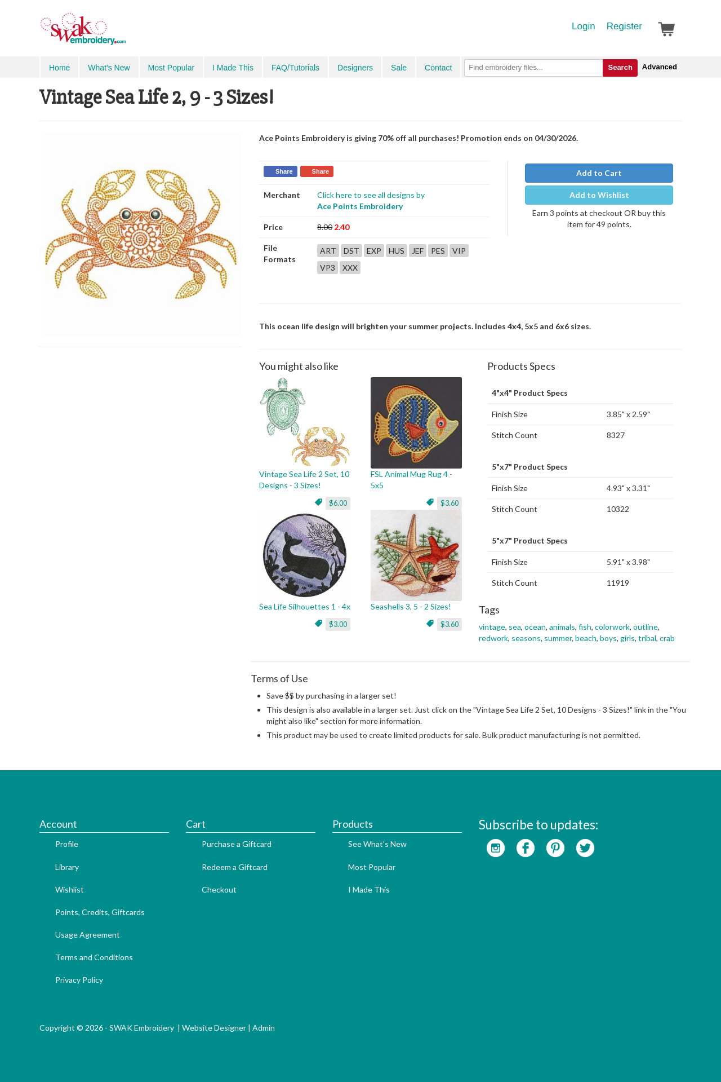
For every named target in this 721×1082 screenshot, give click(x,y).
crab (667, 638)
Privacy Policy (79, 979)
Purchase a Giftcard (237, 844)
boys (608, 638)
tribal (647, 638)
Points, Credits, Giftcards (100, 912)
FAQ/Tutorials (295, 67)
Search (620, 67)
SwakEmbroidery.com (123, 33)
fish (584, 626)
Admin (263, 1027)
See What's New (377, 844)
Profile (66, 844)
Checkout (219, 889)
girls (627, 638)
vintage (492, 626)
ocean (535, 626)
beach (586, 638)
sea (515, 626)
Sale (399, 67)
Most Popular (171, 67)
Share (284, 171)
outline (645, 626)
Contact (438, 67)
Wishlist (69, 889)
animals (562, 626)
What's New (109, 67)
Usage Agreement (87, 934)
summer (558, 638)
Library (67, 867)
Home (59, 67)
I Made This (232, 67)
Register (624, 26)
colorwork (612, 626)
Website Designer (214, 1027)
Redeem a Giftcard (235, 867)
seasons (526, 638)
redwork (493, 638)
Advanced (659, 67)
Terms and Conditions (94, 957)
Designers (355, 67)
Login (583, 26)
